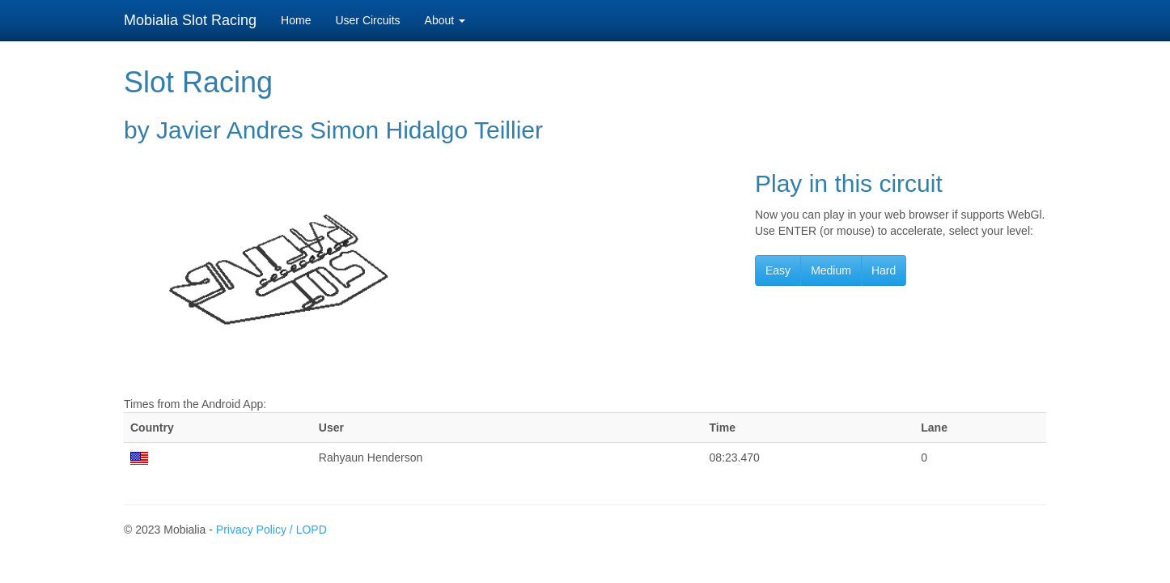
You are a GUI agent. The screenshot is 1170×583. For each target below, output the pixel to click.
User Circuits (367, 20)
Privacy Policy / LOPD (271, 529)
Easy (778, 270)
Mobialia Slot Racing (190, 20)
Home (296, 20)
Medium (831, 270)
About (445, 20)
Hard (883, 270)
